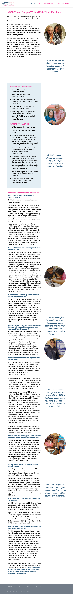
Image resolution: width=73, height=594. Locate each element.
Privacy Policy (23, 591)
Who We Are (65, 4)
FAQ (37, 587)
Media (59, 4)
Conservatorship (49, 4)
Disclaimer (29, 591)
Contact (42, 587)
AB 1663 (33, 4)
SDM (40, 4)
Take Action (22, 587)
